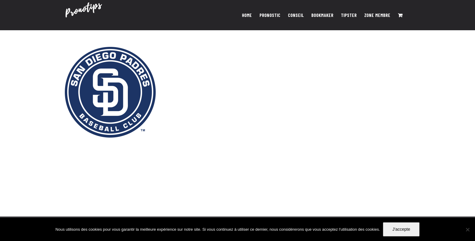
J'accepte (401, 229)
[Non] (467, 229)
